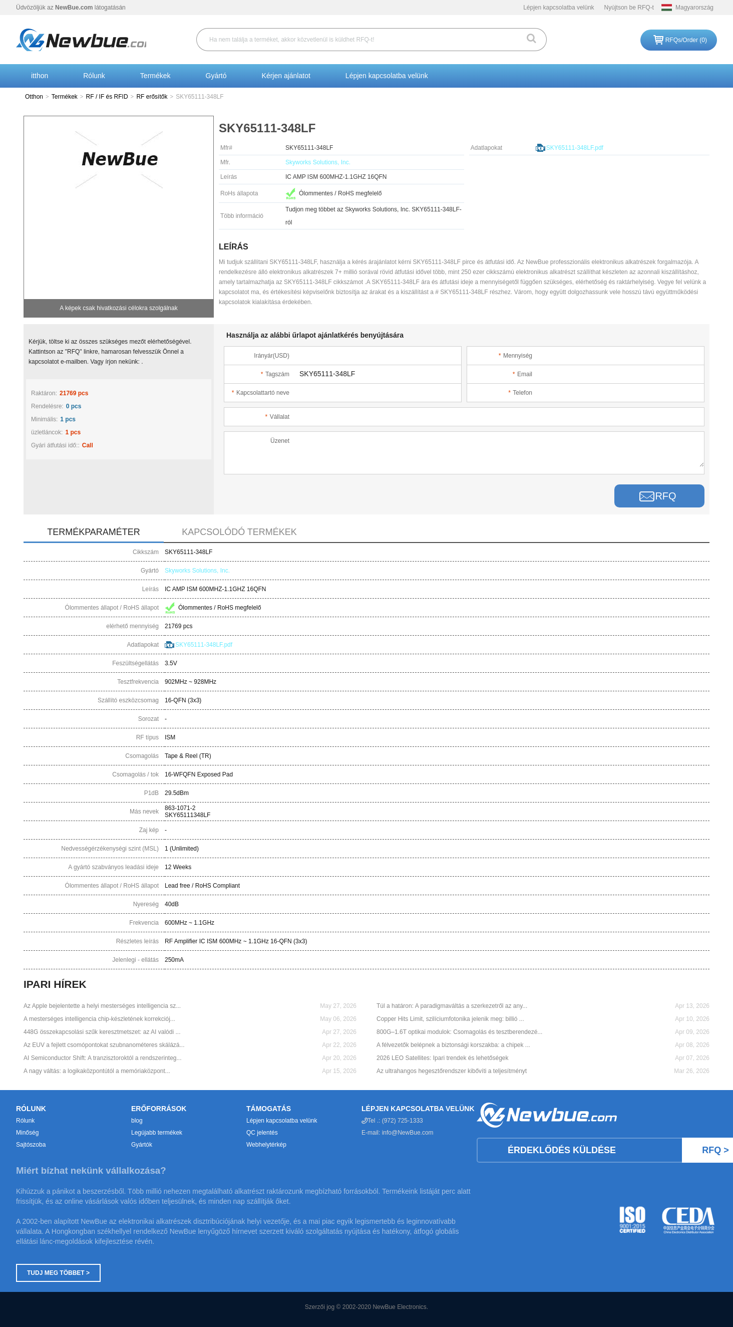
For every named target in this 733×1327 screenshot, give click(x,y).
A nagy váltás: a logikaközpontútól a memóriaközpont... (97, 1071)
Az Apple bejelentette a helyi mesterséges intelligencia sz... (102, 1005)
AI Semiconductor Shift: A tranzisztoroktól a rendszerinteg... (103, 1057)
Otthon (34, 96)
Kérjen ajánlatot (286, 76)
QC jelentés (262, 1132)
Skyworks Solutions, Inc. (317, 162)
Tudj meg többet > (58, 1272)
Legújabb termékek (156, 1132)
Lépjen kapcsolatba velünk (558, 7)
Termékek (155, 76)
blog (137, 1120)
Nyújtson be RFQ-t (629, 7)
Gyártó (216, 76)
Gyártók (141, 1144)
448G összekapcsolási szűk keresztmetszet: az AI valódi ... (102, 1031)
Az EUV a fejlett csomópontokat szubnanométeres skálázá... (104, 1044)
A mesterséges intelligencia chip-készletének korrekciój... (99, 1018)
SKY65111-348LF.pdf (574, 147)
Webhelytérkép (266, 1144)
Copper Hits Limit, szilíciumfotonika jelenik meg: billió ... (450, 1018)
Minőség (27, 1132)
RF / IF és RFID (107, 96)
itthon (39, 76)
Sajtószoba (31, 1144)
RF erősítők (151, 96)
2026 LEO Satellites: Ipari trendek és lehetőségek (443, 1057)
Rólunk (94, 76)
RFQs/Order (686, 40)
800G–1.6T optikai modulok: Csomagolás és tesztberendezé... (459, 1031)
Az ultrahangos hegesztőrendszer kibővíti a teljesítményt (452, 1071)
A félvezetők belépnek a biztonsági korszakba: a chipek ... (453, 1044)
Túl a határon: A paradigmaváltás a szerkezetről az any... (452, 1005)
